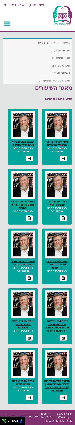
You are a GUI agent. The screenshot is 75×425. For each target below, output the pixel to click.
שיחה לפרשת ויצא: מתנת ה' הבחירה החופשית (57, 264)
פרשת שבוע (62, 50)
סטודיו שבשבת (24, 416)
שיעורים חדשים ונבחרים (54, 42)
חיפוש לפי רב (61, 65)
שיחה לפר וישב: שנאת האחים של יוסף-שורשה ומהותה (23, 204)
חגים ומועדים (61, 58)
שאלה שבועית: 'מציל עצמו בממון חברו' (23, 263)
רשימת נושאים (60, 73)
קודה (5, 416)
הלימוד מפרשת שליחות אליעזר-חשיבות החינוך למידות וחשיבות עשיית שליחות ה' (57, 385)
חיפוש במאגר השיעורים (54, 80)
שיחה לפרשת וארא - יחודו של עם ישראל (57, 143)
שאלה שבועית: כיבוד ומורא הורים (23, 382)
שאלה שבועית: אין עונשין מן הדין (57, 203)
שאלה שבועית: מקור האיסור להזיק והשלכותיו (23, 324)
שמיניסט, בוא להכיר (27, 5)
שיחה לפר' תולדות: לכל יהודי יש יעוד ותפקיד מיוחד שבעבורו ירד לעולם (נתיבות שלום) (57, 327)
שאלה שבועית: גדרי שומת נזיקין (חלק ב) (23, 143)
